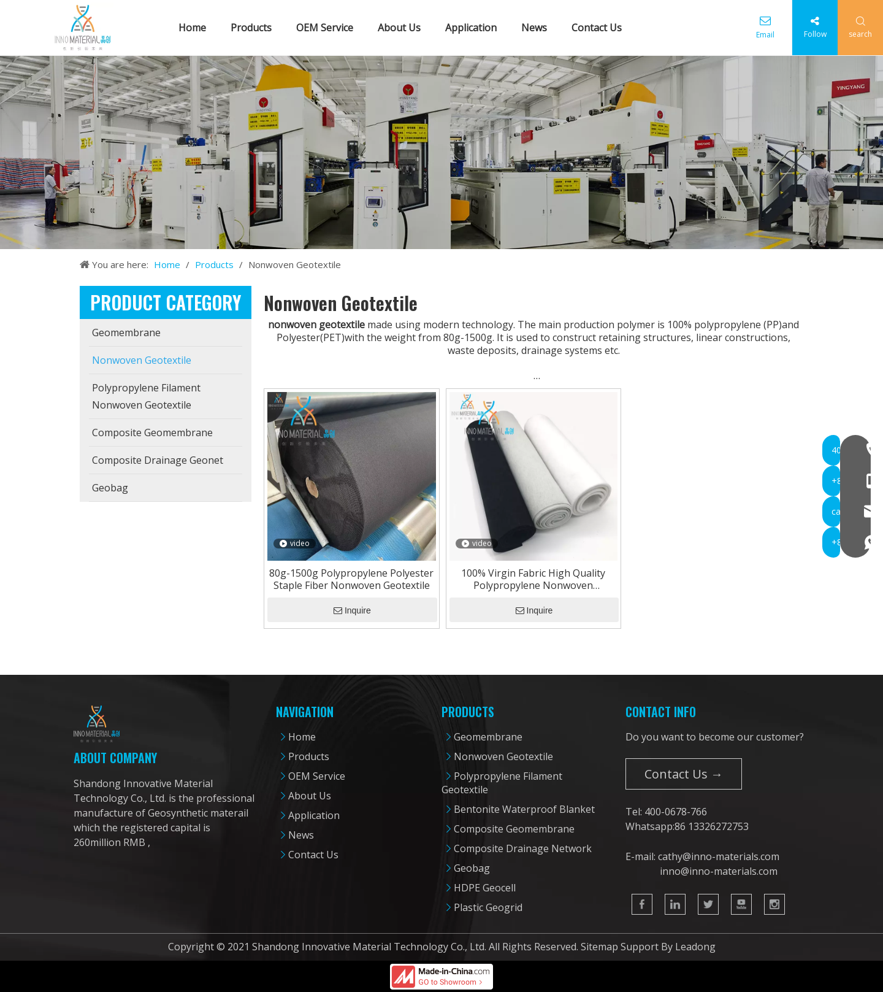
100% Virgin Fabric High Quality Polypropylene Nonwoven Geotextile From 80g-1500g (533, 579)
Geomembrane (488, 737)
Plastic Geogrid (488, 907)
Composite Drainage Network (523, 848)
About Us (403, 27)
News (538, 27)
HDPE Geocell (485, 887)
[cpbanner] (441, 152)
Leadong (695, 946)
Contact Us (601, 27)
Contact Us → (683, 774)
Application (475, 27)
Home (196, 27)
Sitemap (599, 946)
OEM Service (328, 27)
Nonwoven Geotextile (503, 756)
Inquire (352, 610)
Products (255, 27)
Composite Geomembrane (514, 829)
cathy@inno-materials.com (718, 856)
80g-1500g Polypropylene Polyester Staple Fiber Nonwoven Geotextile (351, 579)
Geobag (472, 868)
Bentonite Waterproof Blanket (524, 809)
